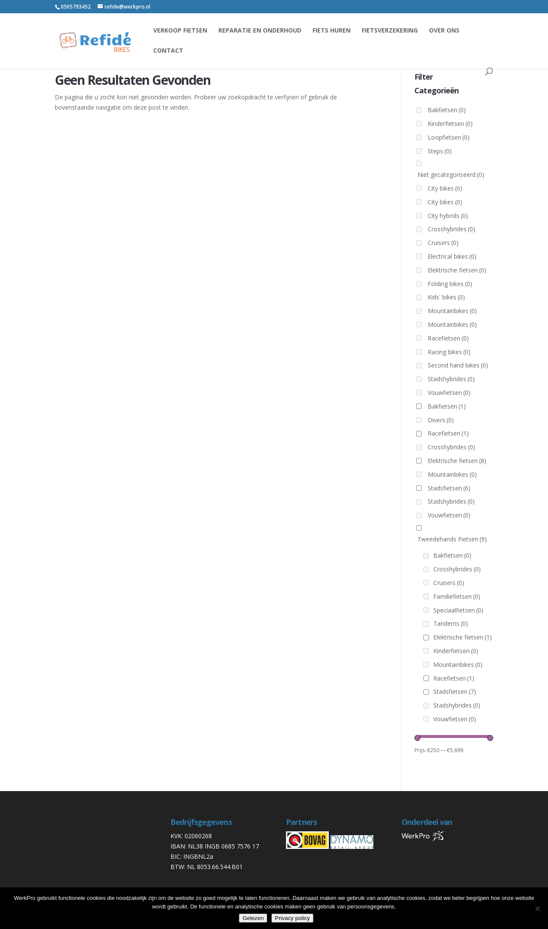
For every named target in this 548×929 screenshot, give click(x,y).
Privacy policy (292, 918)
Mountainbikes (452, 311)
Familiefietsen (456, 596)
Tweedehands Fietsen (452, 539)
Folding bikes (450, 284)
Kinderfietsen (450, 123)
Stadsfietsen (449, 488)
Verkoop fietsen (180, 30)
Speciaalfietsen (458, 610)
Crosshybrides (451, 229)
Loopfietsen (449, 137)
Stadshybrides (451, 379)
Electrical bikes (452, 256)
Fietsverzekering (390, 30)
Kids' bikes (446, 297)
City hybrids (448, 216)
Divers (441, 420)
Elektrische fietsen (457, 270)
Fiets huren (332, 30)
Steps (440, 151)
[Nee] (537, 908)
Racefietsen (448, 338)
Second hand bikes (458, 365)
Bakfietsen (447, 110)
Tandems (450, 623)
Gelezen (253, 918)
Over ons (444, 30)
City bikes (445, 188)
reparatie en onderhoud (259, 30)
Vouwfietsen (449, 392)
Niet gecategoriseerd (450, 174)
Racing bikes (449, 352)
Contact (168, 51)
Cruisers (443, 243)
